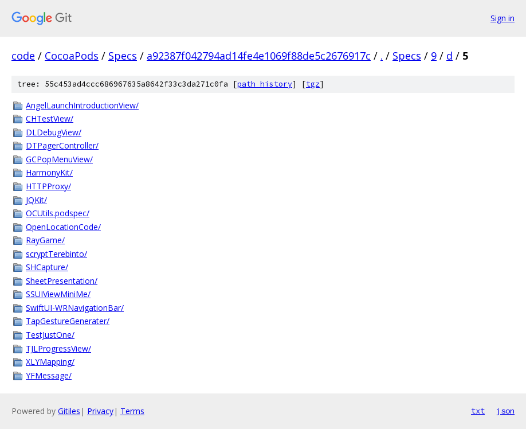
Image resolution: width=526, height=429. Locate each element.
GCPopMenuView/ (59, 159)
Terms (132, 410)
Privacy (100, 410)
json (505, 410)
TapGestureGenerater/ (67, 320)
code (23, 56)
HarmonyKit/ (49, 172)
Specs (122, 56)
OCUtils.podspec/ (57, 213)
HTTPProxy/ (48, 186)
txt (478, 410)
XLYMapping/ (50, 361)
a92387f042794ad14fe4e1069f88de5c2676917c (259, 56)
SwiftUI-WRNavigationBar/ (75, 307)
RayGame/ (45, 240)
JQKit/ (36, 199)
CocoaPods (72, 56)
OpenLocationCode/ (63, 226)
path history (264, 84)
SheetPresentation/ (61, 280)
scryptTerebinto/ (56, 253)
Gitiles (69, 410)
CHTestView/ (49, 118)
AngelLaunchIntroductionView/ (82, 105)
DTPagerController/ (62, 145)
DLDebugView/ (53, 132)
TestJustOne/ (50, 334)
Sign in (502, 18)
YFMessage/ (49, 375)
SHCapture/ (47, 267)
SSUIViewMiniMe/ (58, 293)
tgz (313, 84)
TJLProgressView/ (58, 348)
